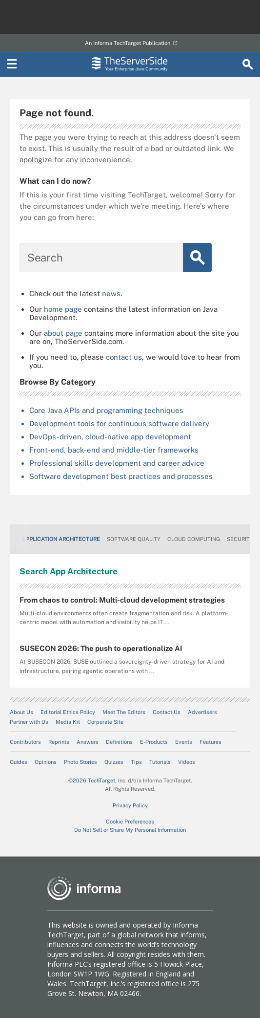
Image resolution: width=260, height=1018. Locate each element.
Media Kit (68, 722)
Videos (186, 762)
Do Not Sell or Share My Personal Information (130, 830)
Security (240, 539)
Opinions (46, 762)
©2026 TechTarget (91, 780)
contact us (124, 357)
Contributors (25, 742)
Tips (136, 762)
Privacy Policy (130, 805)
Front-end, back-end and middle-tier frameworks (114, 450)
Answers (88, 742)
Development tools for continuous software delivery (119, 423)
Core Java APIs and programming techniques (106, 410)
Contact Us (166, 712)
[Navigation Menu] (12, 64)
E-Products (154, 742)
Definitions (119, 742)
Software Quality (133, 539)
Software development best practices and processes (121, 476)
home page (63, 309)
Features (210, 742)
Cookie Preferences (130, 821)
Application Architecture (61, 539)
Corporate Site (105, 722)
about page (63, 333)
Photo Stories (80, 762)
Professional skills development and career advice (116, 463)
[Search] (248, 64)
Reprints (58, 742)
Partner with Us (29, 722)
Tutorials (160, 762)
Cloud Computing (193, 539)
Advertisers (202, 712)
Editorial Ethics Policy (67, 712)
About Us (21, 712)
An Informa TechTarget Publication (127, 43)
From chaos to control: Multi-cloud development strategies (122, 600)
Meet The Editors (123, 712)
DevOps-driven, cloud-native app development (110, 437)
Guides (18, 762)
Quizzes (113, 762)
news (111, 293)
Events (183, 742)
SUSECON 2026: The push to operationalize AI (101, 648)
